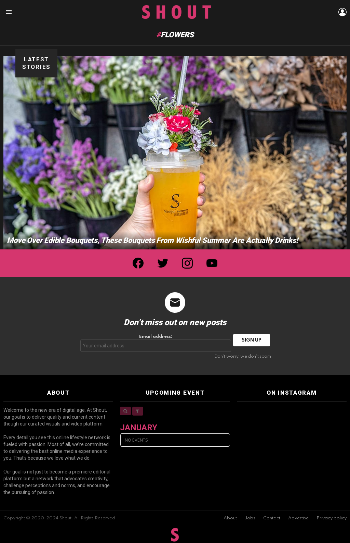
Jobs (250, 518)
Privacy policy (332, 518)
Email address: (155, 343)
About (230, 518)
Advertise (298, 518)
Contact (271, 518)
